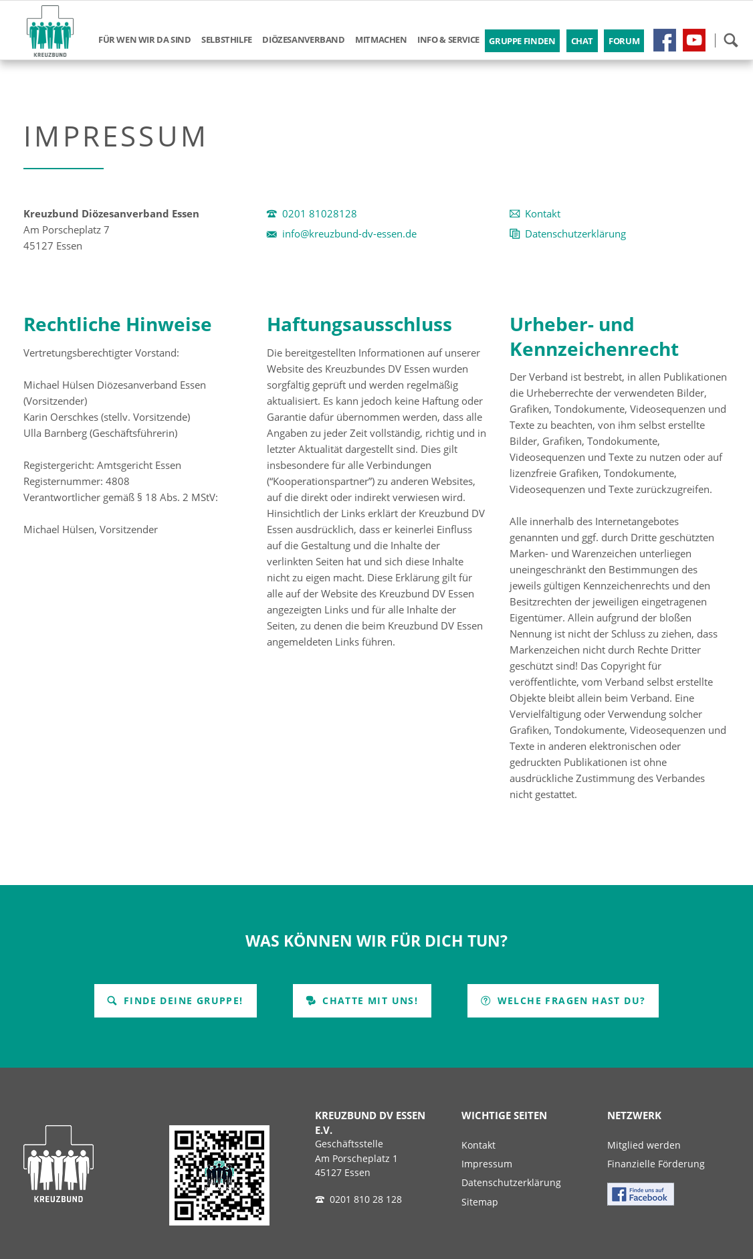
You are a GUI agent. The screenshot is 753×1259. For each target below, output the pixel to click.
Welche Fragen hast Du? (569, 1000)
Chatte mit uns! (368, 1000)
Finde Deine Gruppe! (181, 1000)
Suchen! (730, 40)
